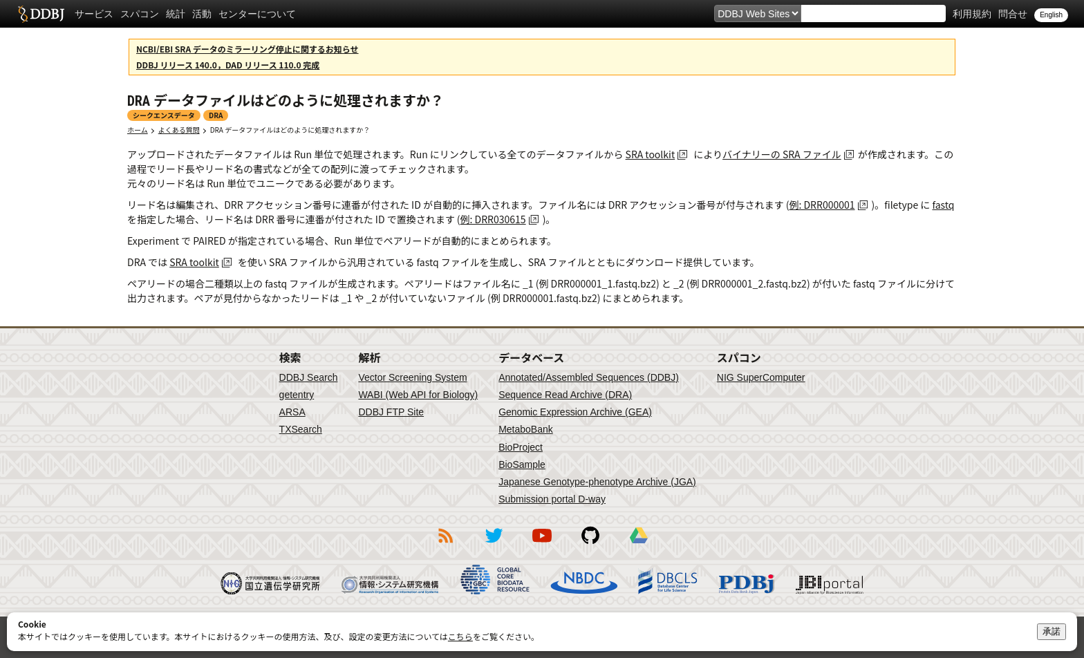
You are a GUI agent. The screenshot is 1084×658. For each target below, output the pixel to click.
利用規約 (972, 13)
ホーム (137, 129)
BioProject (520, 447)
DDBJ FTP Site (391, 411)
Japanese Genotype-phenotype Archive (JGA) (597, 481)
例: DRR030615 (493, 219)
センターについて (257, 13)
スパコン (139, 13)
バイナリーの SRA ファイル (781, 154)
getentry (297, 394)
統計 (175, 13)
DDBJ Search (308, 377)
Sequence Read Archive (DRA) (565, 394)
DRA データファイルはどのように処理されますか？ (290, 129)
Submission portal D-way (552, 499)
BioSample (521, 464)
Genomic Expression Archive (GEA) (575, 411)
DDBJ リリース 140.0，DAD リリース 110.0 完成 (227, 64)
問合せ (1012, 13)
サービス (94, 13)
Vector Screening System (412, 377)
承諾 (1051, 631)
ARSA (292, 411)
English (1051, 15)
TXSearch (300, 429)
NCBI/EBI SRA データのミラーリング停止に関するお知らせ (247, 49)
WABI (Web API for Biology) (418, 394)
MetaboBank (525, 429)
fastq (943, 205)
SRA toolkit (650, 154)
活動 (202, 13)
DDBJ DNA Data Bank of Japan (41, 14)
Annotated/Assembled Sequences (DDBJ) (588, 377)
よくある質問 (179, 129)
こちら (460, 636)
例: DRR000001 (821, 205)
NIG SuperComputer (761, 377)
